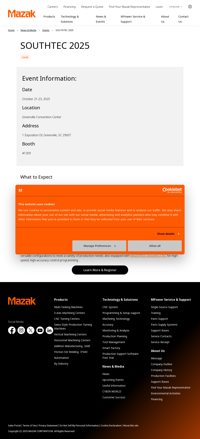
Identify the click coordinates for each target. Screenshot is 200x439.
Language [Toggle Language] (174, 6)
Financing (70, 6)
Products (49, 16)
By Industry (61, 363)
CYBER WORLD (111, 391)
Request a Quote (92, 6)
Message (156, 358)
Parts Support (159, 318)
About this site (130, 425)
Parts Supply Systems (164, 324)
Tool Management (113, 342)
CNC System (110, 307)
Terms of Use (30, 425)
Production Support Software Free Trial (120, 355)
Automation (61, 357)
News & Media (113, 366)
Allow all (155, 245)
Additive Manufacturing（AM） (73, 346)
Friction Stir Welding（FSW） (71, 352)
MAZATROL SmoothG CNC (148, 256)
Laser (159, 6)
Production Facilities (163, 376)
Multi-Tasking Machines (68, 307)
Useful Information (114, 385)
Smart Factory (111, 348)
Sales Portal (14, 425)
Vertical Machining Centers (70, 334)
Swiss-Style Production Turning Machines (73, 326)
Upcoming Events (113, 380)
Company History (161, 370)
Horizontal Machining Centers (72, 340)
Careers (53, 6)
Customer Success (113, 397)
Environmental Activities (165, 393)
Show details (166, 233)
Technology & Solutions (120, 300)
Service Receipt (160, 342)
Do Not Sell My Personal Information (79, 425)
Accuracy (107, 324)
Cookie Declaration (111, 425)
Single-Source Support (164, 307)
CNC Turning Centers (67, 318)
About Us (158, 351)
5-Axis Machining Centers (69, 313)
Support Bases (160, 330)
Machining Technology (116, 318)
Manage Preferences (100, 245)
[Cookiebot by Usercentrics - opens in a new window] (165, 190)
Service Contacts (161, 336)
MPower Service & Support (171, 300)
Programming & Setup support (121, 313)
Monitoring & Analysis (115, 330)
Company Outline (161, 364)
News (105, 374)
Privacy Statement (48, 425)
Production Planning (114, 336)
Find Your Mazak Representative (129, 6)
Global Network (190, 6)
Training (156, 313)
